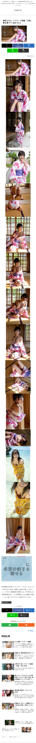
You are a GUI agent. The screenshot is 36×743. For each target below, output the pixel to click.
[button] (23, 51)
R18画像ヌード (6, 602)
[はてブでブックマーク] (29, 46)
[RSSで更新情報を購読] (26, 625)
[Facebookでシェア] (18, 46)
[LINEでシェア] (12, 51)
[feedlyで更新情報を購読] (9, 625)
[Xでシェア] (7, 46)
